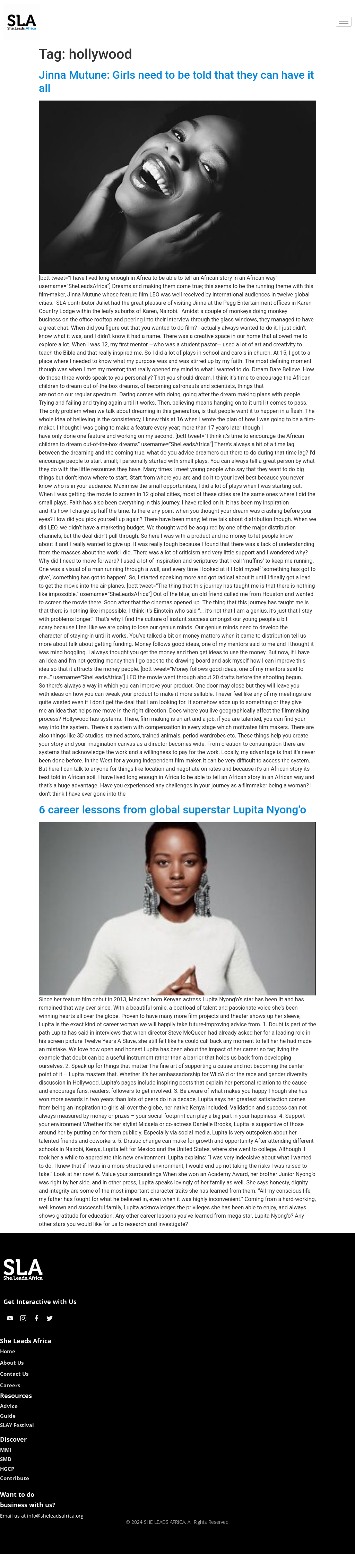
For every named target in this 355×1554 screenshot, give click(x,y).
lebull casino (160, 1546)
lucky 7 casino (194, 1546)
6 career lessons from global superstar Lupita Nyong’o (172, 809)
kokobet (133, 1546)
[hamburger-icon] (344, 22)
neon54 (222, 1546)
